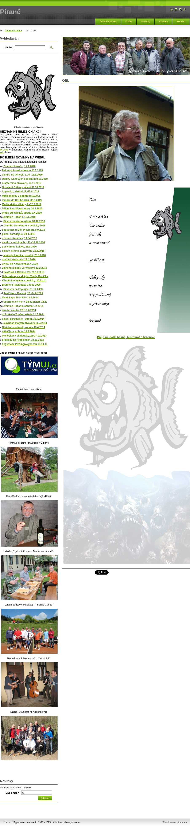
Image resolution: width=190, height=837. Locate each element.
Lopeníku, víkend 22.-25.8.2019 (20, 191)
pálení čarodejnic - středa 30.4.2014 (23, 318)
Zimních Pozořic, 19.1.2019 (19, 217)
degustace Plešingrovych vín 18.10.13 (24, 344)
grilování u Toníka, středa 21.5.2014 (23, 314)
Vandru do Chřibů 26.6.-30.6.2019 (22, 200)
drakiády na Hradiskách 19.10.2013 (23, 339)
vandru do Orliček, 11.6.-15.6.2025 (22, 174)
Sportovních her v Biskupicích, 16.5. (25, 301)
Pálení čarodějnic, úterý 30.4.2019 (22, 208)
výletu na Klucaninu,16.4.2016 (20, 263)
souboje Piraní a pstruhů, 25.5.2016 (24, 255)
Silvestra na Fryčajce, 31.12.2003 (23, 289)
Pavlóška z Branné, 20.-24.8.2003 (23, 293)
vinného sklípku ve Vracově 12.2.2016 (24, 267)
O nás (128, 21)
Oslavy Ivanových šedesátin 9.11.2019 (25, 178)
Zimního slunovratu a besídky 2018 (24, 225)
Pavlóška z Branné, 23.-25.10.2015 (24, 272)
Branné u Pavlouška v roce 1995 (21, 284)
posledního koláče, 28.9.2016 (19, 246)
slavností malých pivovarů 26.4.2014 (25, 323)
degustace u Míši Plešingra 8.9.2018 (23, 229)
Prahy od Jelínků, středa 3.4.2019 (22, 212)
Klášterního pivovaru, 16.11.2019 (21, 183)
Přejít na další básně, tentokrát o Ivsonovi (126, 337)
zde (2, 152)
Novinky (145, 21)
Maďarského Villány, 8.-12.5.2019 (21, 204)
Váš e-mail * (12, 793)
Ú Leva (4, 149)
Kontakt (181, 21)
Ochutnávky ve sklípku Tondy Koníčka (25, 276)
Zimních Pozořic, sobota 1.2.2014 (23, 306)
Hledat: (9, 47)
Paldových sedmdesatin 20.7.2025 (22, 170)
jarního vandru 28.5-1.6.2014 (19, 310)
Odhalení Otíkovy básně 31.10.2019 (23, 187)
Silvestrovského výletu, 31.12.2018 (24, 221)
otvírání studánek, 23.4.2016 (18, 259)
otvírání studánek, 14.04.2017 (19, 238)
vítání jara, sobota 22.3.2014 (18, 331)
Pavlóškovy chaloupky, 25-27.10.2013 (24, 335)
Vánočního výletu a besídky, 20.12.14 (24, 280)
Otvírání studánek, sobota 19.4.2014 (23, 327)
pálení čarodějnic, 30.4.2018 (18, 234)
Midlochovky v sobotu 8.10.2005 (21, 195)
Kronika (163, 21)
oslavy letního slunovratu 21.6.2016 (23, 250)
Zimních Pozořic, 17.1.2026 (19, 166)
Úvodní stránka (108, 21)
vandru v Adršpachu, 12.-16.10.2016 (23, 242)
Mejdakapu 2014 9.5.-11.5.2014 (20, 297)
